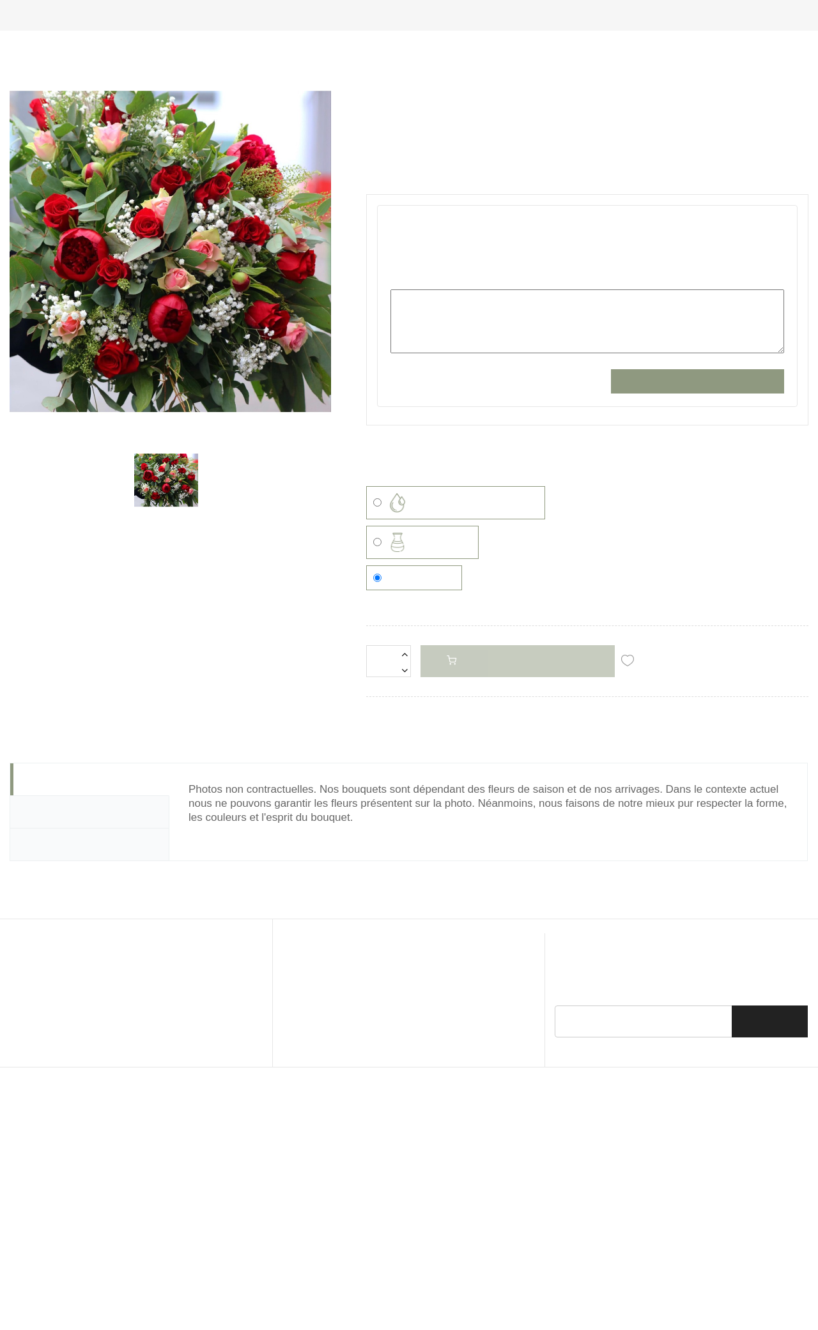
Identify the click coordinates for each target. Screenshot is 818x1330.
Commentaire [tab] (57, 950)
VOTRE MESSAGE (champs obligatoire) (471, 402)
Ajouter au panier (514, 604)
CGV (300, 1199)
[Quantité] (388, 605)
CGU (268, 1199)
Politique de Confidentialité (459, 1199)
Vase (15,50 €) (422, 784)
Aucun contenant (414, 819)
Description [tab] (52, 884)
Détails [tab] (40, 917)
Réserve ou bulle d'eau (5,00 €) (455, 744)
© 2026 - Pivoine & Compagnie (342, 1220)
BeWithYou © (510, 1220)
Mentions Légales (358, 1199)
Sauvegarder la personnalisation (697, 505)
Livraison (542, 1199)
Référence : (390, 239)
